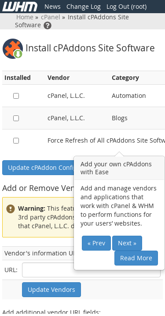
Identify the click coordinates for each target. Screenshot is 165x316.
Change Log (83, 6)
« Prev (96, 243)
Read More (136, 258)
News (52, 6)
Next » (127, 243)
